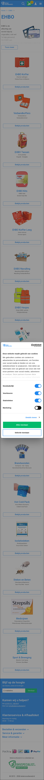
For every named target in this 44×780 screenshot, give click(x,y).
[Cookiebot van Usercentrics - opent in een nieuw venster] (31, 345)
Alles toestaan (22, 425)
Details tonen (31, 417)
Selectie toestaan (22, 433)
